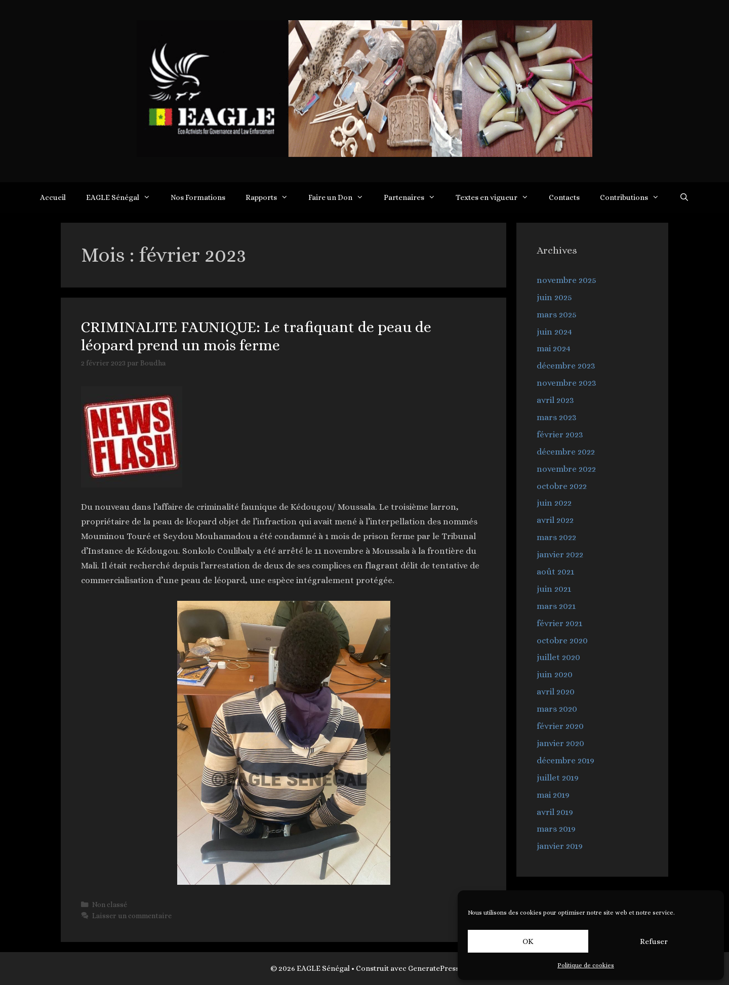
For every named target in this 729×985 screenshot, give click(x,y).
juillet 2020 (558, 657)
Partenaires (415, 197)
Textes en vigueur (497, 197)
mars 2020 (557, 709)
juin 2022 (554, 503)
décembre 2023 (566, 366)
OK (528, 941)
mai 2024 (554, 348)
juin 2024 (554, 332)
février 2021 (559, 623)
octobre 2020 (562, 640)
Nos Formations (198, 197)
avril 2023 (555, 400)
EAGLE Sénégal (123, 197)
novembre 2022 (566, 469)
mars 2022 (556, 537)
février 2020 (560, 726)
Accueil (53, 197)
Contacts (564, 197)
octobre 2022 (562, 486)
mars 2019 (556, 829)
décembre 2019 (565, 760)
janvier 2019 (560, 846)
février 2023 (560, 434)
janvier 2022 (560, 554)
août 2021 (555, 572)
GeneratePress (433, 968)
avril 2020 (556, 691)
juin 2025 (554, 297)
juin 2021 (554, 589)
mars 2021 (556, 606)
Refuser (654, 941)
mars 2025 (557, 314)
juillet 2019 (558, 778)
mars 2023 (557, 417)
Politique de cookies (585, 965)
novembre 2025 (566, 280)
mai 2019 (553, 795)
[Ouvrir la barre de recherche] (684, 197)
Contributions (634, 197)
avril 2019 (555, 812)
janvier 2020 (560, 743)
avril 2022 (555, 520)
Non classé (109, 904)
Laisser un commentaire (132, 916)
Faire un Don (341, 197)
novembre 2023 (566, 383)
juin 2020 (555, 674)
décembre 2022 (566, 452)
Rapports (272, 197)
